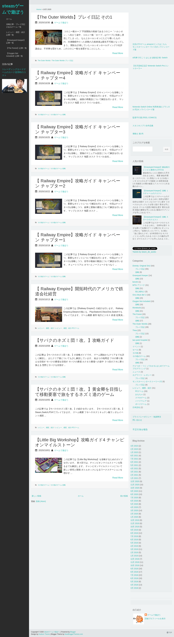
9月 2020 (134, 491)
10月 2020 (135, 488)
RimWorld (137, 308)
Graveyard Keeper (140, 275)
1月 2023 (134, 452)
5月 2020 (134, 504)
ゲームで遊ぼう (61, 22)
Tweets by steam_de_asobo (144, 252)
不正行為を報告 (140, 429)
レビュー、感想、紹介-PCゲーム (67, 328)
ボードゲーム (141, 404)
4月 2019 (134, 546)
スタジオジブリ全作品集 (143, 126)
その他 (135, 353)
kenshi (135, 282)
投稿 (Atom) (41, 501)
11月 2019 (135, 523)
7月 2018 (134, 575)
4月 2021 (134, 468)
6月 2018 (134, 578)
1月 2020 (134, 517)
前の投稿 (124, 496)
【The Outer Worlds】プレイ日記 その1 (73, 17)
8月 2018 (134, 572)
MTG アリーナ (139, 285)
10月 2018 (135, 565)
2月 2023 (134, 449)
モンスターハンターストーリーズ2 (147, 381)
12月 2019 (135, 520)
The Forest (137, 314)
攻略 (137, 272)
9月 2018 (134, 569)
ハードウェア (141, 401)
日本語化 (136, 407)
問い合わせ (137, 420)
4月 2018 (134, 585)
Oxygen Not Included (141, 301)
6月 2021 (134, 462)
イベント (136, 346)
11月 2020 (135, 485)
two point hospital (140, 340)
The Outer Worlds (44, 61)
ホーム (9, 19)
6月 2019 (134, 539)
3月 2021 (134, 472)
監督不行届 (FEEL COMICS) (145, 117)
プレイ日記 (140, 269)
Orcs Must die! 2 (139, 295)
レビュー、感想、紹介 (46, 328)
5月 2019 (134, 543)
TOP (169, 633)
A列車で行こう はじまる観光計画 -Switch (150, 58)
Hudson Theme (44, 634)
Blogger (73, 632)
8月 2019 (134, 533)
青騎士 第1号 (138, 134)
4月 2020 (134, 507)
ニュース (136, 372)
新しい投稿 (36, 496)
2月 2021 (134, 475)
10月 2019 (135, 527)
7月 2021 (134, 459)
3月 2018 (134, 588)
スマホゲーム (141, 398)
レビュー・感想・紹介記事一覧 (15, 33)
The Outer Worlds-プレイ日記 (62, 61)
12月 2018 (135, 559)
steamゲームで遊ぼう (13, 9)
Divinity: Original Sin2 (142, 266)
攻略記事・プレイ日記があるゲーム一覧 (15, 25)
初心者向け (140, 291)
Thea (135, 330)
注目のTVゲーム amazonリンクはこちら (150, 44)
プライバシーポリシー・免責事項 (147, 417)
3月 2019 (134, 549)
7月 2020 (134, 497)
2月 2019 (134, 552)
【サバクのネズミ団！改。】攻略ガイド (74, 340)
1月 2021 (134, 478)
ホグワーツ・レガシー (142, 375)
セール (135, 350)
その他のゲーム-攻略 (58, 115)
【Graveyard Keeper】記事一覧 (15, 41)
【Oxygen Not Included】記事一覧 (14, 54)
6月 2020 (134, 501)
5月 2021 (134, 465)
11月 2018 (135, 562)
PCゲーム (139, 391)
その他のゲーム (43, 115)
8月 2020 (134, 494)
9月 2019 (134, 530)
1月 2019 (134, 556)
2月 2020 (134, 514)
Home (38, 9)
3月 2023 (134, 446)
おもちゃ (139, 394)
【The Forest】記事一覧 (16, 48)
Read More (117, 53)
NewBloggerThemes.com (74, 634)
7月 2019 (134, 536)
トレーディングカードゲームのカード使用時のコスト (14, 72)
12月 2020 (135, 481)
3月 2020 (134, 510)
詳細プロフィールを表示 (155, 618)
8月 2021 (134, 455)
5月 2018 (134, 581)
